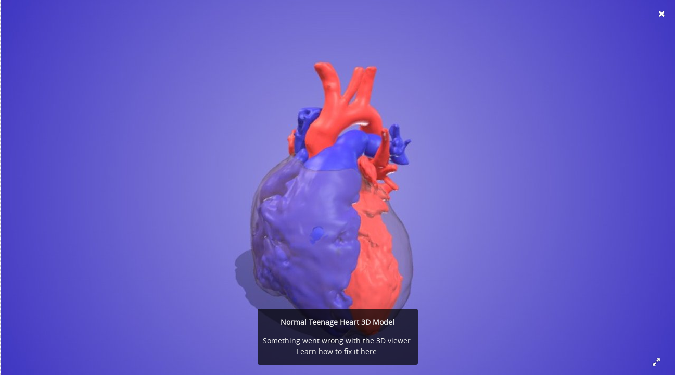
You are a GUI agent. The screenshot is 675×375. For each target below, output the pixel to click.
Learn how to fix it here (337, 351)
